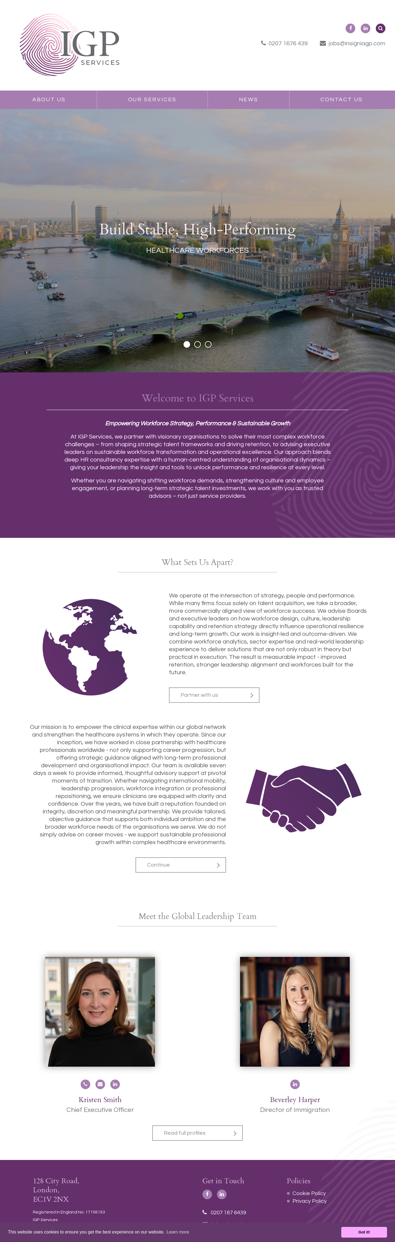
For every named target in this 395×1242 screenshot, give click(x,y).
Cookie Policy (309, 1193)
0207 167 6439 (224, 1212)
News (248, 99)
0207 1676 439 (284, 43)
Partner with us (199, 695)
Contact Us (341, 99)
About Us (49, 99)
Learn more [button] (178, 1232)
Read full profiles (184, 1133)
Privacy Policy (309, 1201)
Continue (158, 865)
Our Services (152, 99)
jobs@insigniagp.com (352, 43)
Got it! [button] (364, 1232)
